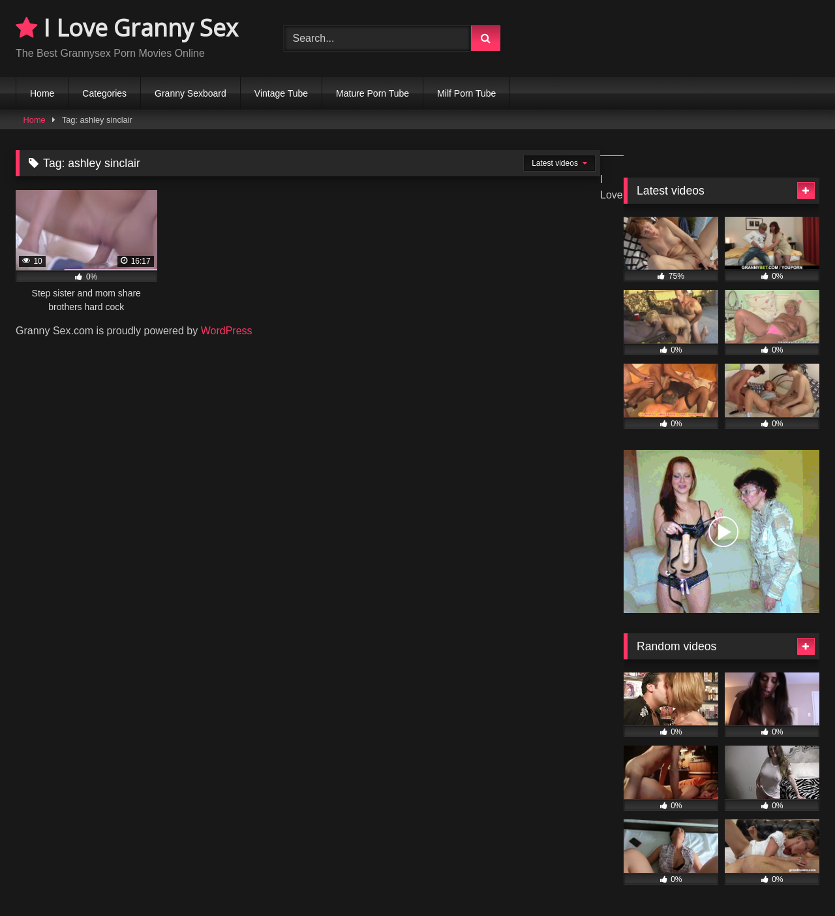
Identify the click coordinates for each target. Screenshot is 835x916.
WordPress (226, 330)
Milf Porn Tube (466, 93)
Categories (104, 93)
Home (42, 93)
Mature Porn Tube (372, 93)
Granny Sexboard (190, 93)
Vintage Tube (281, 93)
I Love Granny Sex (127, 28)
